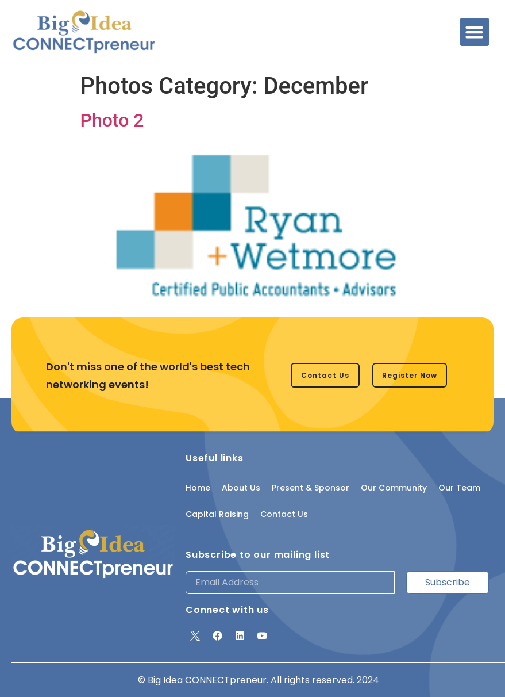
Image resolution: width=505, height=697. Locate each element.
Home (198, 487)
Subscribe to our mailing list (258, 554)
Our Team (459, 487)
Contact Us (284, 514)
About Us (241, 487)
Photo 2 (112, 120)
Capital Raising (217, 514)
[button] (474, 32)
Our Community (394, 487)
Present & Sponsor (310, 487)
